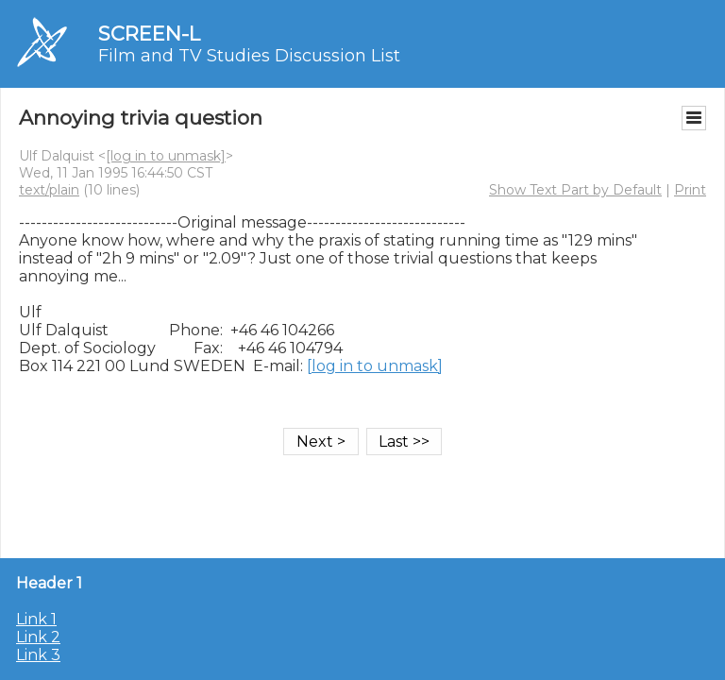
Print (690, 189)
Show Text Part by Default (575, 189)
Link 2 (38, 637)
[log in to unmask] (166, 155)
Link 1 (36, 619)
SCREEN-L (149, 33)
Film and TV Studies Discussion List (249, 55)
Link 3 (38, 655)
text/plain (49, 189)
